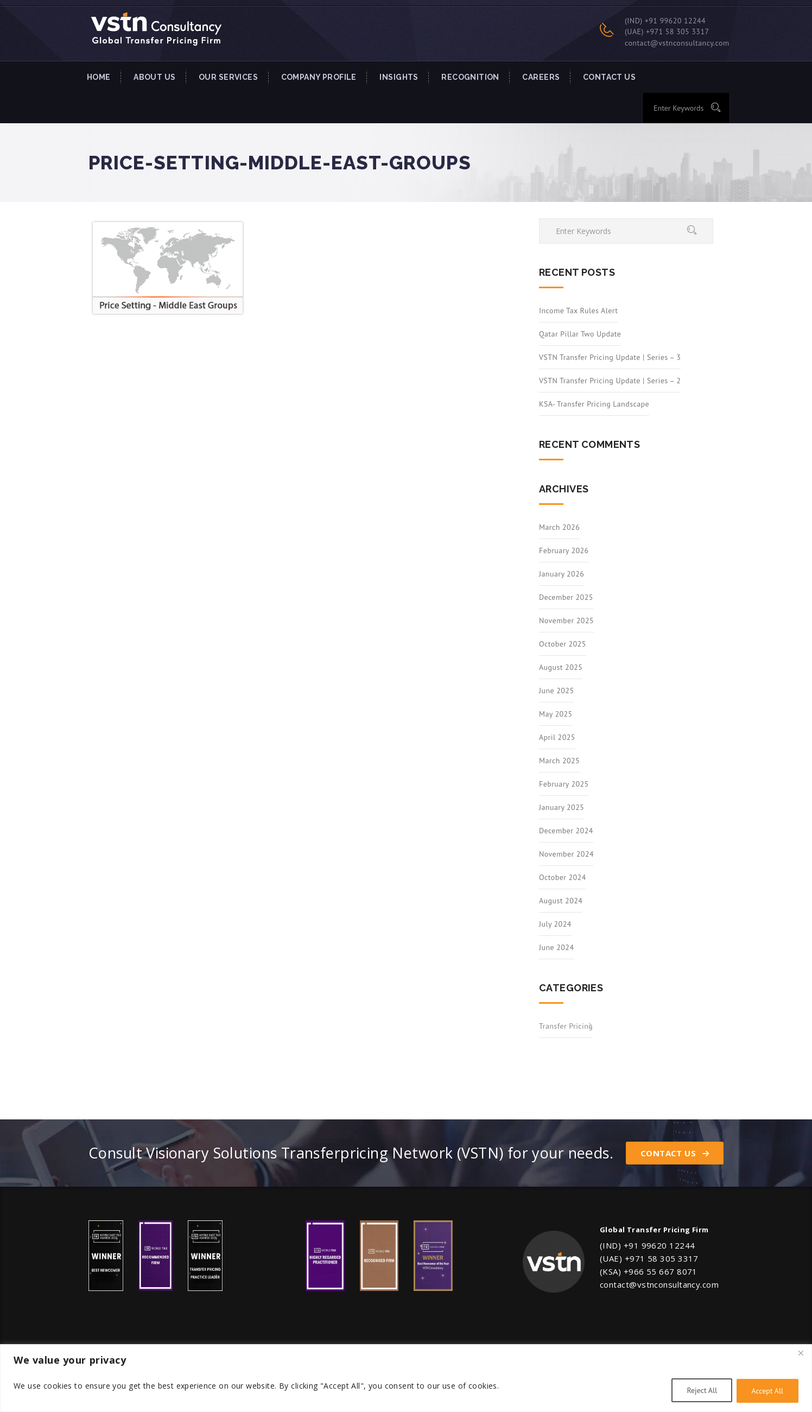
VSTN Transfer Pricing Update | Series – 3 (610, 357)
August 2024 (560, 901)
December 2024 (566, 830)
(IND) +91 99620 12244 (665, 21)
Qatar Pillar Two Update (580, 334)
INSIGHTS (398, 77)
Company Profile (319, 77)
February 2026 (564, 550)
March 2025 (559, 760)
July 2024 (555, 924)
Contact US (609, 77)
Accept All (767, 1391)
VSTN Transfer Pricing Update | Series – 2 (610, 380)
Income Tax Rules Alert (578, 310)
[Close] (800, 1353)
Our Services (228, 77)
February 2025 (564, 784)
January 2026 (561, 574)
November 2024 (566, 854)
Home (99, 77)
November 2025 (566, 620)
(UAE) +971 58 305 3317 (667, 31)
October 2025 (562, 644)
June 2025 (556, 690)
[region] (406, 1378)
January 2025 (561, 807)
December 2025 (566, 597)
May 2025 (556, 714)
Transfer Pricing (566, 1026)
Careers (541, 77)
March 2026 (559, 527)
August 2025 (560, 667)
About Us (154, 77)
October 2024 (562, 877)
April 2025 (557, 737)
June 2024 (556, 947)
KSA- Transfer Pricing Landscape (594, 404)
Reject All (699, 1391)
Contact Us (674, 1153)
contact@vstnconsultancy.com (677, 43)
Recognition (470, 77)
